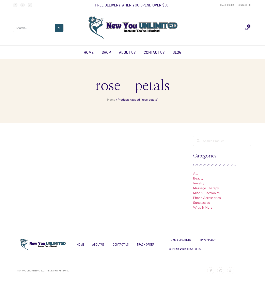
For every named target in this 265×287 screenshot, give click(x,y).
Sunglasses (201, 202)
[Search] (59, 28)
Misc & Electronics (206, 193)
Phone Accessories (207, 198)
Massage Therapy (206, 188)
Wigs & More (203, 207)
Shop (106, 52)
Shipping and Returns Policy (185, 249)
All (195, 173)
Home (89, 52)
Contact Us (154, 52)
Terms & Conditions (180, 239)
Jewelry (198, 183)
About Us (127, 52)
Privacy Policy (207, 239)
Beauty (198, 178)
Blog (177, 52)
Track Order (145, 244)
